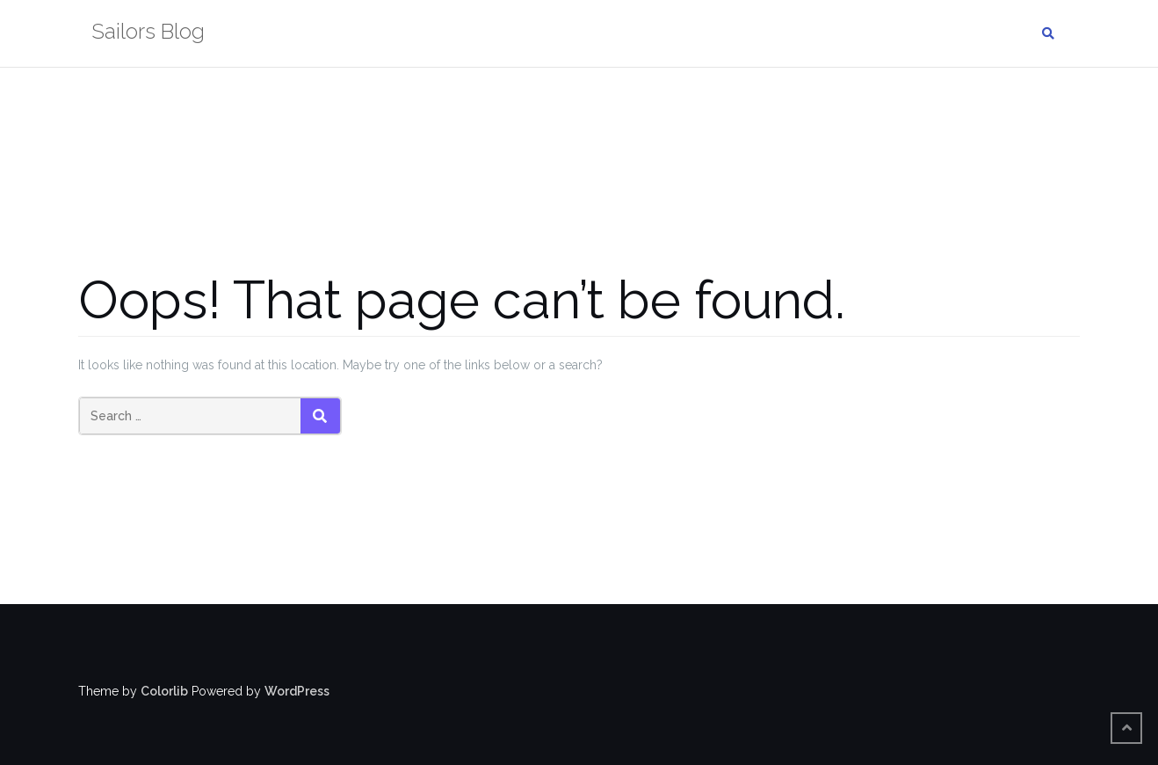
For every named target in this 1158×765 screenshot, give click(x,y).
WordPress (296, 691)
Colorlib (164, 691)
